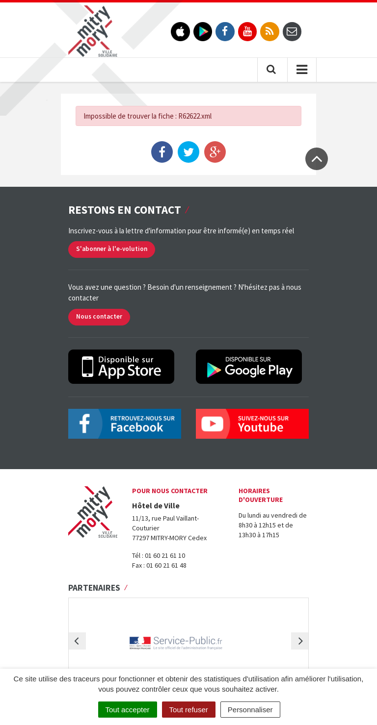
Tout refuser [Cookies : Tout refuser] (188, 709)
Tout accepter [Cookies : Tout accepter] (128, 709)
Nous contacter (99, 316)
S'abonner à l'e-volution (111, 249)
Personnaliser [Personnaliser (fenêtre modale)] (250, 709)
